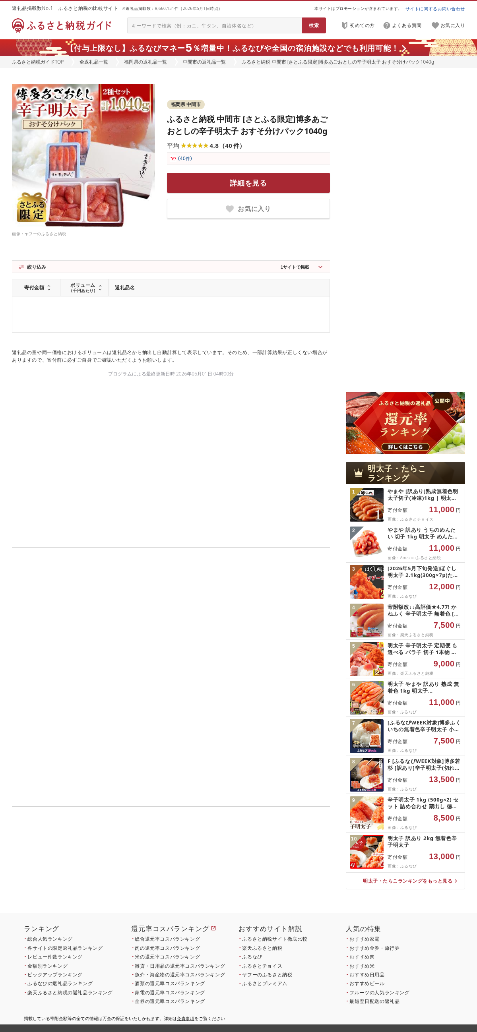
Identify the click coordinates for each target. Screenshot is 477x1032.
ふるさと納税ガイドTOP (38, 61)
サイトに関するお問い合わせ (435, 9)
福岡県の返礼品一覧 (145, 61)
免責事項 (185, 1018)
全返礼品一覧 (94, 61)
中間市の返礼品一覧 (204, 61)
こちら (221, 869)
